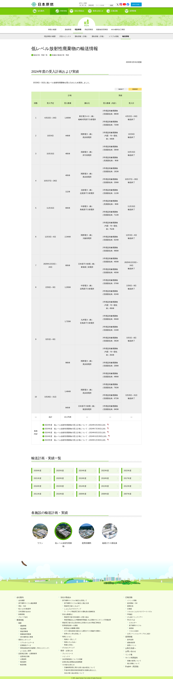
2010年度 (60, 493)
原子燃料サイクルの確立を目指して (74, 600)
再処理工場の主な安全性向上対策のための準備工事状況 (81, 622)
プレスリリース (67, 653)
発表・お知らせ (66, 650)
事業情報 (59, 10)
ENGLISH (91, 5)
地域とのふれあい (70, 641)
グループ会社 (23, 616)
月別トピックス (65, 35)
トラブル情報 (114, 35)
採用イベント (131, 644)
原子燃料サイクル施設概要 (27, 602)
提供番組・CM (132, 602)
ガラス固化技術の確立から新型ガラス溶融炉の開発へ (82, 630)
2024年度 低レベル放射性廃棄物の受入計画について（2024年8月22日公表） (76, 432)
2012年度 (127, 485)
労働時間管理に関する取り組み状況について (79, 667)
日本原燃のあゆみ (24, 611)
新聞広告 (130, 605)
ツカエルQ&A (133, 630)
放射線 (131, 627)
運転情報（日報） (81, 35)
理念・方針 (22, 605)
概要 (20, 622)
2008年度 (105, 493)
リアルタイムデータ (27, 642)
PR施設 (129, 614)
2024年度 (82, 470)
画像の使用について (134, 660)
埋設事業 (78, 29)
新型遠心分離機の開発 (72, 627)
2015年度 (60, 485)
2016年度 (37, 485)
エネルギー (133, 622)
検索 (111, 5)
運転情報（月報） (98, 35)
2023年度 (105, 470)
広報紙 (129, 608)
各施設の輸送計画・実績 (60, 54)
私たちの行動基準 (24, 608)
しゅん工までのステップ (72, 608)
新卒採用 (130, 639)
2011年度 (37, 493)
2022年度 (127, 470)
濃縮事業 (68, 29)
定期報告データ (25, 644)
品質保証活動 (24, 656)
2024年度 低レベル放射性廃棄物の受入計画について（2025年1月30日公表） (76, 439)
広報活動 (114, 10)
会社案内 (41, 10)
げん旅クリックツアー (135, 616)
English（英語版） (132, 666)
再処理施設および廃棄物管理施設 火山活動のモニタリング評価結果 (87, 619)
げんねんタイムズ (68, 647)
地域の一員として (70, 638)
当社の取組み (79, 10)
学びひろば (131, 619)
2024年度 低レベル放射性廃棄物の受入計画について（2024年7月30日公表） (76, 428)
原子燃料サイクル (135, 625)
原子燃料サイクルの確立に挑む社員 (76, 602)
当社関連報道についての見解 (72, 658)
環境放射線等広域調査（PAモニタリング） (35, 647)
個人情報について (133, 663)
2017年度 (127, 478)
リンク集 (128, 654)
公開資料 (23, 658)
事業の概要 (52, 29)
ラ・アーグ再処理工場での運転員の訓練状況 (79, 611)
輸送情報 (125, 35)
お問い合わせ (130, 651)
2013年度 (105, 485)
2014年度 (82, 485)
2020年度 (60, 478)
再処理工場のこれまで (72, 605)
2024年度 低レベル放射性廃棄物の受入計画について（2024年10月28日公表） (76, 435)
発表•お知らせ (98, 10)
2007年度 (127, 493)
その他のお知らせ (68, 664)
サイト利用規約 (131, 657)
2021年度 (37, 478)
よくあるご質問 (25, 650)
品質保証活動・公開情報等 (27, 653)
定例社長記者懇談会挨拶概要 (72, 661)
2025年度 (60, 470)
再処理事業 (89, 29)
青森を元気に (68, 644)
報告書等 (23, 661)
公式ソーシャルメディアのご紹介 (138, 633)
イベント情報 (131, 600)
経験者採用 (131, 642)
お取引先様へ (136, 4)
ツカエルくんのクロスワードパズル (139, 611)
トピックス (66, 656)
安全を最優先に (67, 614)
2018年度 (105, 478)
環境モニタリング (24, 639)
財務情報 (21, 614)
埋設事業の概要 (50, 35)
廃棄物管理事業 (102, 29)
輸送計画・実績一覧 (40, 54)
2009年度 (82, 493)
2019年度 (82, 478)
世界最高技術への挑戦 (70, 625)
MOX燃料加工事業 (118, 29)
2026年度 (37, 470)
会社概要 (21, 600)
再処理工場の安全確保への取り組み (76, 616)
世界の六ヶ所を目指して (72, 633)
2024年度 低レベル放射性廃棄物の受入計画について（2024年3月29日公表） (76, 424)
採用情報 (133, 10)
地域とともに (66, 636)
